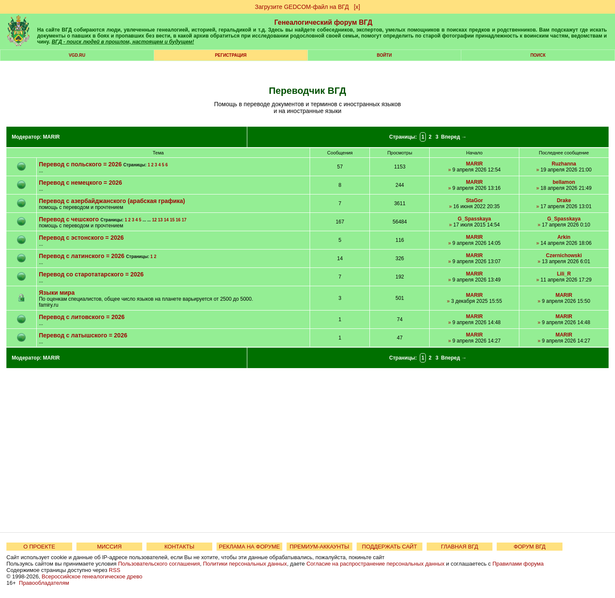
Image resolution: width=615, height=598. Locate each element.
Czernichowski (564, 255)
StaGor (474, 200)
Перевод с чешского (69, 219)
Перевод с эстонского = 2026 (81, 237)
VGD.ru (77, 55)
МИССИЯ (109, 546)
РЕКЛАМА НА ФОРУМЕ (249, 546)
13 (160, 220)
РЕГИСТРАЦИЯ (230, 55)
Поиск (537, 55)
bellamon (564, 182)
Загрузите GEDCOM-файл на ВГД (302, 6)
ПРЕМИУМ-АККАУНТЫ (319, 546)
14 (166, 220)
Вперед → (454, 137)
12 (154, 220)
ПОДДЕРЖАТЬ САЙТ (389, 546)
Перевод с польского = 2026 (80, 164)
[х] (357, 6)
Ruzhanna (564, 164)
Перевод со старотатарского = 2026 (91, 274)
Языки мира (57, 292)
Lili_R (564, 274)
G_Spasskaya (474, 219)
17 (184, 220)
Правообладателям (44, 583)
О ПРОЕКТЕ (39, 546)
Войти (384, 55)
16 (178, 220)
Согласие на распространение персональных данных (375, 563)
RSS (114, 570)
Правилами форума (518, 563)
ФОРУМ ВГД (530, 546)
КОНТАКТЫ (179, 546)
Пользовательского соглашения (159, 563)
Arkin (564, 237)
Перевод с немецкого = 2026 (80, 182)
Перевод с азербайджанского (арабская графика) (112, 200)
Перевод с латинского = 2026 (81, 256)
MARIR (51, 137)
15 (172, 220)
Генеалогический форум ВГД (323, 22)
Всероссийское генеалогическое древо (92, 576)
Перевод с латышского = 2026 (83, 335)
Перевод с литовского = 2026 (82, 317)
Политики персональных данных (245, 563)
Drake (564, 200)
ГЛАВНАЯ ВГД (459, 546)
